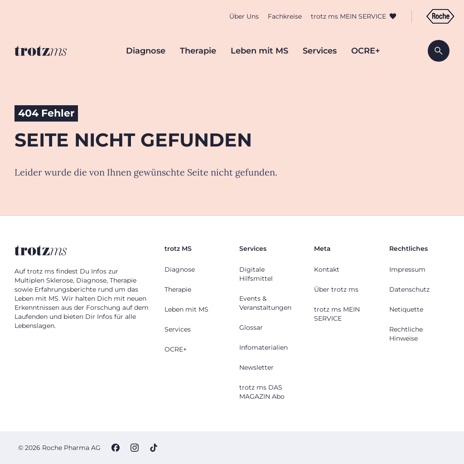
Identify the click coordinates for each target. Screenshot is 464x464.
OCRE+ (365, 51)
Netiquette (406, 309)
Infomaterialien (263, 347)
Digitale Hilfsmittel (256, 274)
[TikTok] (154, 447)
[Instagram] (134, 447)
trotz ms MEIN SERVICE (343, 18)
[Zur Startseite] (40, 50)
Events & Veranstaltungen (265, 303)
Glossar (251, 327)
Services (320, 51)
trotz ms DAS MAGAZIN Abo (262, 392)
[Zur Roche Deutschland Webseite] (435, 18)
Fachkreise (280, 18)
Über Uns (239, 18)
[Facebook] (115, 447)
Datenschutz (409, 289)
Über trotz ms (336, 289)
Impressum (407, 269)
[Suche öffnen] (439, 51)
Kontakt (326, 269)
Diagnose (145, 51)
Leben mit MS (259, 51)
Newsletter (256, 367)
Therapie (198, 51)
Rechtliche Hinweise (406, 333)
